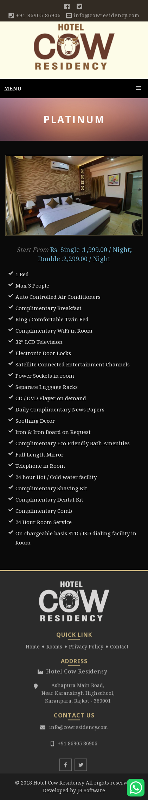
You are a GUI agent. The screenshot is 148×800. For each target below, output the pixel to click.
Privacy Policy (86, 648)
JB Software (91, 790)
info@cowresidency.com (106, 15)
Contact (119, 648)
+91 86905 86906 (38, 15)
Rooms (54, 648)
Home (33, 648)
